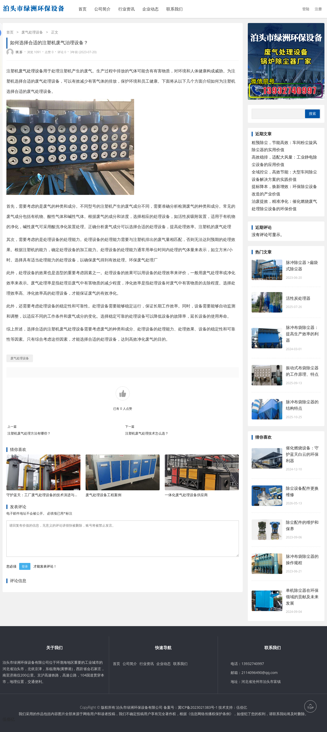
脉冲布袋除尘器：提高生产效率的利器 (302, 334)
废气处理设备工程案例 (103, 494)
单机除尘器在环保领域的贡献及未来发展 (302, 596)
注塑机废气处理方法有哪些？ (29, 433)
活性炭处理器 (298, 298)
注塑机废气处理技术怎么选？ (146, 433)
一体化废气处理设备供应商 (186, 494)
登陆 (305, 8)
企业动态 (150, 9)
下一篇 (129, 426)
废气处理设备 (32, 32)
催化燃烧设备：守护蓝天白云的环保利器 (302, 454)
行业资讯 (126, 9)
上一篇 (12, 426)
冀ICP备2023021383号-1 (198, 707)
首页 (82, 9)
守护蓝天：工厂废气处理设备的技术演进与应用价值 (47, 494)
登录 (25, 572)
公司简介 (102, 9)
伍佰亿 (241, 707)
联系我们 (174, 9)
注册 (318, 8)
